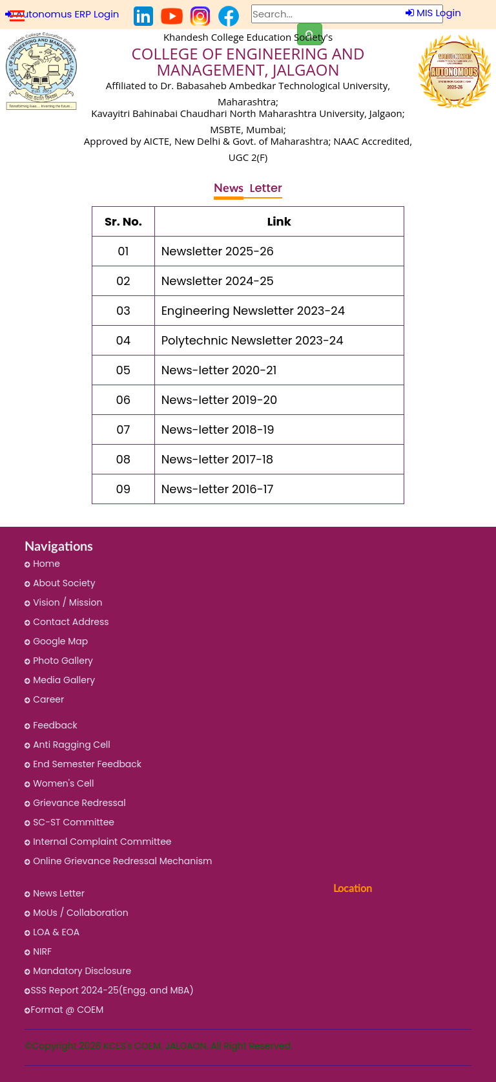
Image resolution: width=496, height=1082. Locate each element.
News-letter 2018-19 (217, 429)
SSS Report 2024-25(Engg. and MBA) (109, 990)
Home (42, 563)
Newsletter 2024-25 (217, 281)
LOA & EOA (52, 932)
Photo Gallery (59, 660)
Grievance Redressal (75, 802)
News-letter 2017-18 (217, 459)
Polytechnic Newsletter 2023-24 (252, 340)
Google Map (56, 641)
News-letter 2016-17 (217, 489)
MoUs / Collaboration (76, 912)
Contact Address (66, 621)
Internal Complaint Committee (98, 841)
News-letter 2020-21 (219, 370)
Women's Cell (59, 783)
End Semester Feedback (83, 764)
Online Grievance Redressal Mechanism (118, 860)
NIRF (38, 951)
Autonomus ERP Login (62, 14)
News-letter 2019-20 (219, 400)
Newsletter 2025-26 (217, 251)
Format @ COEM (64, 1009)
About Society (60, 583)
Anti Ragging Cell (67, 744)
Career (44, 699)
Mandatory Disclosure (78, 970)
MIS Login (433, 12)
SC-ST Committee (69, 822)
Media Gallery (60, 680)
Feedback (51, 725)
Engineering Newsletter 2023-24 (253, 310)
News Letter (55, 893)
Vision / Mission (63, 602)
